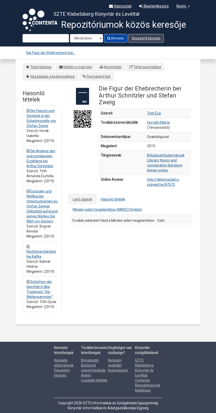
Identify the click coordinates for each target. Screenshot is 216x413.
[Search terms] (45, 38)
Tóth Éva (154, 113)
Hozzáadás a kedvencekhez (52, 76)
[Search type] (86, 38)
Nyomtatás (113, 67)
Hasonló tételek (113, 199)
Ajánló (86, 375)
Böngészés (90, 360)
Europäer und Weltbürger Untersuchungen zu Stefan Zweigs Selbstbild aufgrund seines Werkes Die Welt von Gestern (42, 206)
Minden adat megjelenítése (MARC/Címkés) (107, 210)
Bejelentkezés (154, 6)
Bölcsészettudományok (165, 155)
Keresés (115, 38)
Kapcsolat (120, 6)
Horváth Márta (158, 122)
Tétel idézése (41, 67)
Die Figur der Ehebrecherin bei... (50, 53)
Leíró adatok (82, 199)
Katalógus (143, 390)
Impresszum (118, 370)
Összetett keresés (146, 38)
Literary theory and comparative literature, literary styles (165, 165)
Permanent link (98, 76)
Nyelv (183, 6)
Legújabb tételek (94, 380)
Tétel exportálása (147, 67)
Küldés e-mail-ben (78, 67)
